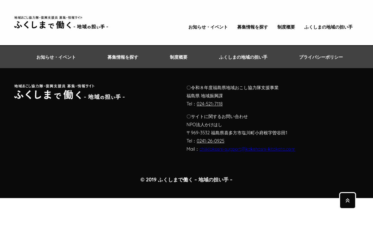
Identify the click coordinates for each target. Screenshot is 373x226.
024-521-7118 (210, 104)
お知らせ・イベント (208, 27)
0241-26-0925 (210, 141)
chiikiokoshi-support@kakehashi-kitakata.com (247, 149)
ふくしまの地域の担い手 (328, 27)
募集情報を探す (252, 27)
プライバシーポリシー (321, 57)
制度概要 (286, 27)
